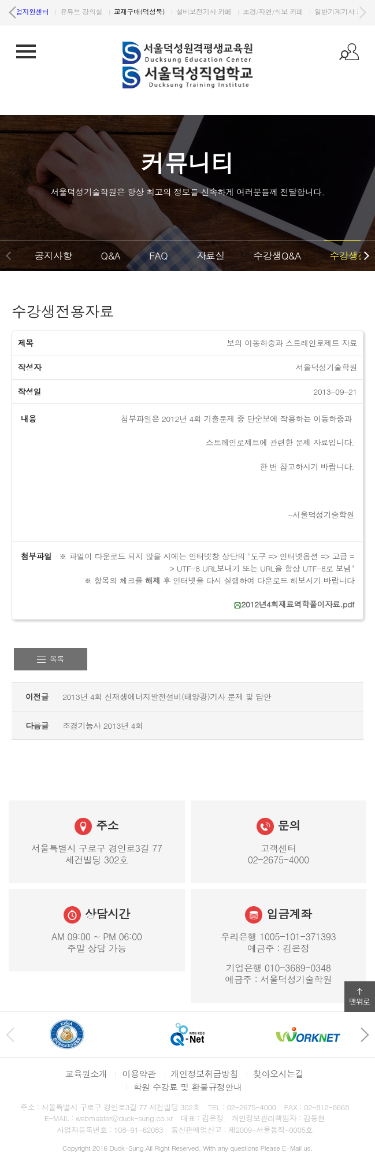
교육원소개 (86, 1073)
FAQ (158, 255)
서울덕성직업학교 (54, 11)
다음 (362, 12)
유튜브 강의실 (257, 11)
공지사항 (53, 255)
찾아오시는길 (278, 1073)
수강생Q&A (277, 255)
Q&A (110, 255)
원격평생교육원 (124, 11)
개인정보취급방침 (205, 1073)
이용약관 (138, 1073)
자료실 (210, 255)
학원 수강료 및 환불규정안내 (187, 1087)
